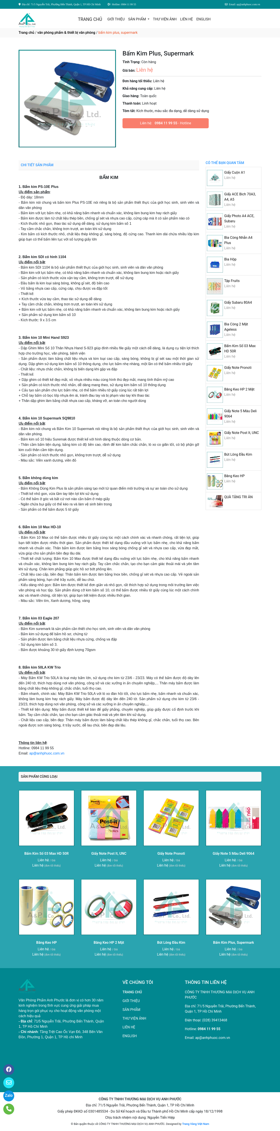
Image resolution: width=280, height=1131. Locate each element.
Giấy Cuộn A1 (234, 172)
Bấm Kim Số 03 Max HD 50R (46, 853)
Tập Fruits (232, 281)
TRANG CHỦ (90, 19)
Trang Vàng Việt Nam (195, 1124)
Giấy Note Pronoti (238, 368)
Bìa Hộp (230, 259)
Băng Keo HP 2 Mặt (239, 389)
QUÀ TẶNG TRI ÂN (238, 497)
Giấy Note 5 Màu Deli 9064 (233, 853)
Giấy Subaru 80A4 (238, 302)
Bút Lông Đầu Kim (238, 454)
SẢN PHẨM (137, 19)
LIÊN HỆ (186, 19)
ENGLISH (203, 19)
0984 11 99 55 (166, 123)
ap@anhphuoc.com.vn (46, 753)
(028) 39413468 (214, 1020)
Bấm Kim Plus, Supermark (233, 942)
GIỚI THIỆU (116, 19)
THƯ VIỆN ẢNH (165, 19)
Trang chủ (26, 32)
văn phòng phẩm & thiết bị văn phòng (66, 32)
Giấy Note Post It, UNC (241, 433)
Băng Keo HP (234, 476)
